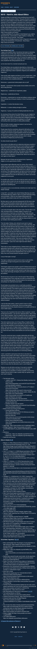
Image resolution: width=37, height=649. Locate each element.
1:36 (12, 50)
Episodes (7, 7)
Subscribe (16, 7)
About (11, 7)
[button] (19, 645)
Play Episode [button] (5, 46)
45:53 (16, 539)
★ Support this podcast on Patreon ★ (10, 621)
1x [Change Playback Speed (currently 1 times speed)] (33, 645)
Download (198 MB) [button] (17, 46)
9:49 (11, 440)
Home (2, 7)
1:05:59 (30, 591)
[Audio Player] (18, 646)
